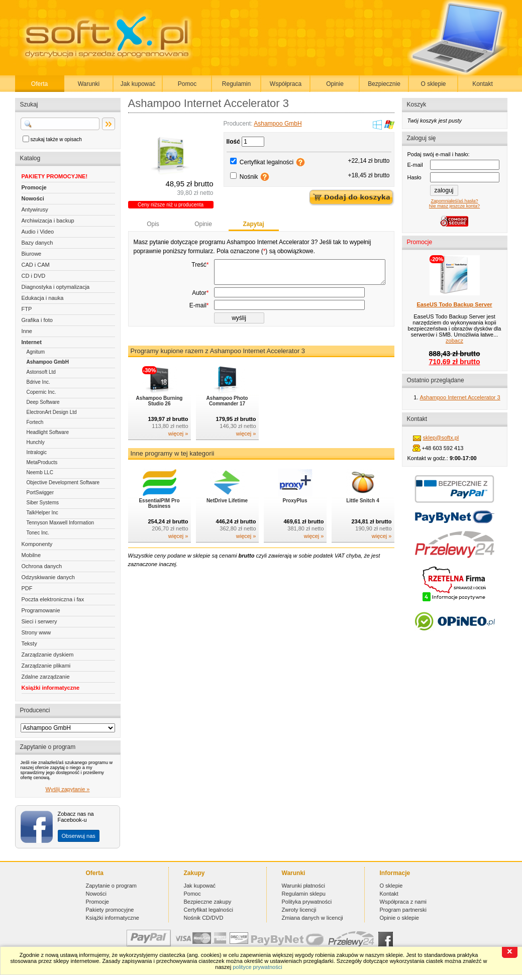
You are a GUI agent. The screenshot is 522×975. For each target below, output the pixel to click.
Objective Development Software (63, 482)
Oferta (39, 83)
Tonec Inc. (38, 532)
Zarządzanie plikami (46, 666)
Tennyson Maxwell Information (60, 522)
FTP (27, 309)
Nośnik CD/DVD (204, 918)
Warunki (89, 83)
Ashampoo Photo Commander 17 (227, 414)
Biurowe (32, 254)
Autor (200, 306)
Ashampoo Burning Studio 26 (159, 414)
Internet (32, 342)
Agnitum (36, 352)
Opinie (335, 83)
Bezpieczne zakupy (208, 902)
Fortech (35, 422)
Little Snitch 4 (362, 514)
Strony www (36, 632)
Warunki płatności (303, 886)
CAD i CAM (36, 265)
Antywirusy (35, 209)
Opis (153, 224)
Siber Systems (43, 502)
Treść (199, 264)
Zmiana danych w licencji (312, 918)
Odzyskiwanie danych (48, 577)
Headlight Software (48, 432)
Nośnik (249, 176)
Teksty (29, 643)
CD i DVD (34, 276)
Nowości (33, 198)
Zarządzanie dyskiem (48, 655)
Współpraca (285, 83)
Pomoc (187, 83)
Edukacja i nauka (43, 298)
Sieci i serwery (39, 621)
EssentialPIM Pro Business (159, 516)
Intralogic (37, 452)
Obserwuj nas (78, 836)
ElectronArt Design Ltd (52, 412)
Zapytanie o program (111, 886)
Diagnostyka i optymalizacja (56, 287)
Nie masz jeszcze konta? (454, 205)
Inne (27, 331)
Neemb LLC (40, 472)
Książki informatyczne (51, 688)
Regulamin (236, 83)
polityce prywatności (257, 967)
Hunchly (36, 442)
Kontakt (482, 83)
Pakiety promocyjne (110, 910)
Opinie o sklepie (399, 918)
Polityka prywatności (307, 902)
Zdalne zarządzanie (46, 677)
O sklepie (433, 83)
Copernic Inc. (41, 392)
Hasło (414, 177)
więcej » (178, 447)
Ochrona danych (42, 566)
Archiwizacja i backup (48, 221)
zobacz (454, 341)
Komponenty (37, 544)
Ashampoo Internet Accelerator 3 (460, 397)
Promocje (34, 187)
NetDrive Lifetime (227, 514)
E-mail (199, 318)
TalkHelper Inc (42, 512)
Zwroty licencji (299, 910)
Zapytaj (253, 224)
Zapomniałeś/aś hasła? (454, 200)
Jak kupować (138, 83)
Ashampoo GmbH (48, 362)
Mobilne (31, 555)
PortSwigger (40, 492)
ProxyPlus (295, 514)
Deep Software (43, 402)
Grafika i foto (37, 320)
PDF (27, 588)
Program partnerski (403, 910)
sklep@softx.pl (441, 438)
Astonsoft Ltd (41, 372)
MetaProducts (42, 462)
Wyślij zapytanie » (68, 789)
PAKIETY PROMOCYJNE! (55, 176)
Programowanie (41, 610)
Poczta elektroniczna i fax (53, 599)
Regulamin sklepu (304, 894)
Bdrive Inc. (38, 382)
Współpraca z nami (403, 902)
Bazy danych (37, 243)
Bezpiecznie (384, 83)
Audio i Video (38, 232)
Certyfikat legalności (266, 162)
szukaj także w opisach (56, 139)
